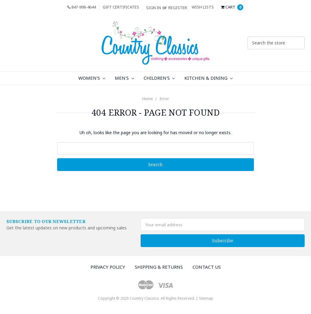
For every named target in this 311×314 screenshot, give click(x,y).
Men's (124, 78)
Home (147, 98)
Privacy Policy (108, 267)
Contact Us (207, 267)
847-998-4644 (81, 7)
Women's (91, 78)
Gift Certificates (121, 7)
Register (177, 7)
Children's (159, 78)
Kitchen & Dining (208, 78)
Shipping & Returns (159, 267)
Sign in (153, 7)
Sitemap (206, 298)
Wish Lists (203, 7)
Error (164, 98)
